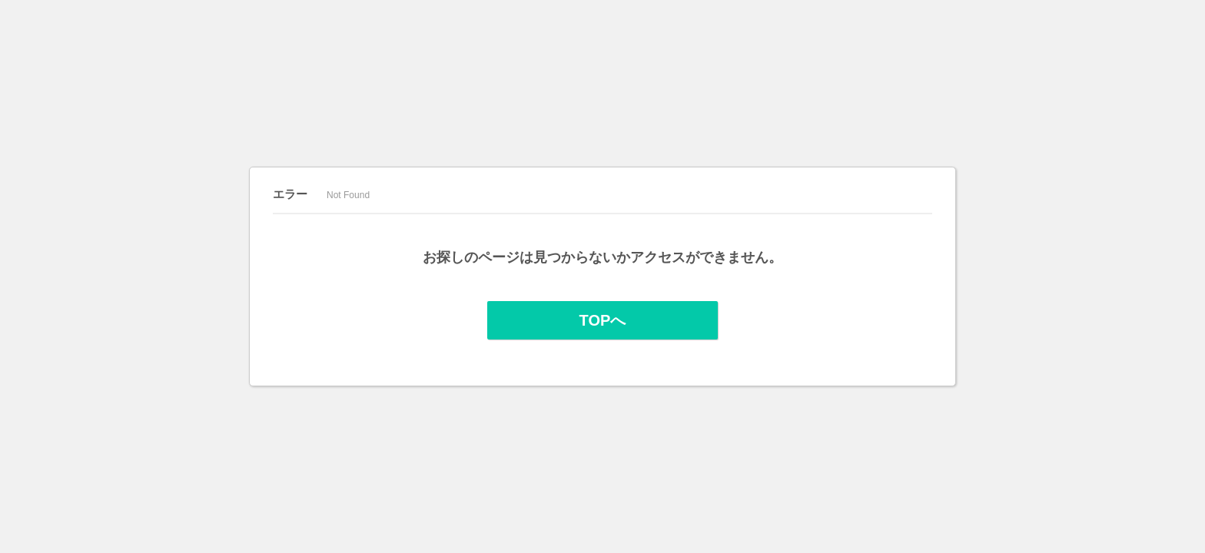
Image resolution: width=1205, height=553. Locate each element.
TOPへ (602, 320)
